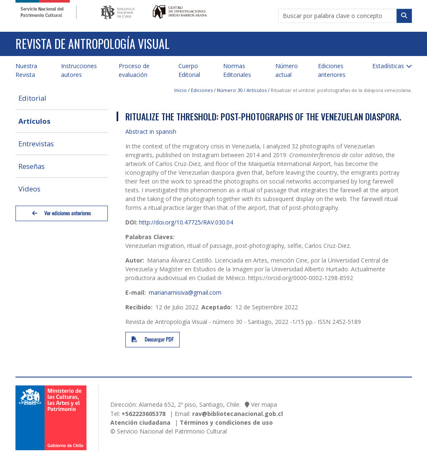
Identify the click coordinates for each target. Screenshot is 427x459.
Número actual (286, 70)
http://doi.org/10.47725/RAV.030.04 (186, 222)
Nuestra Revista (26, 70)
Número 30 (229, 90)
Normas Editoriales (237, 70)
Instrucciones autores (79, 70)
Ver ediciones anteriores (61, 213)
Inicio (180, 90)
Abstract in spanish (150, 131)
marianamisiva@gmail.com (185, 292)
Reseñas (31, 166)
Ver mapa (264, 404)
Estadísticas (388, 66)
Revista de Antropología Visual (92, 43)
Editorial (32, 98)
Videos (29, 189)
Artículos (34, 121)
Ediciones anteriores (332, 70)
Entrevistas (36, 143)
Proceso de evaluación (134, 70)
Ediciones (202, 90)
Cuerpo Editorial (189, 70)
